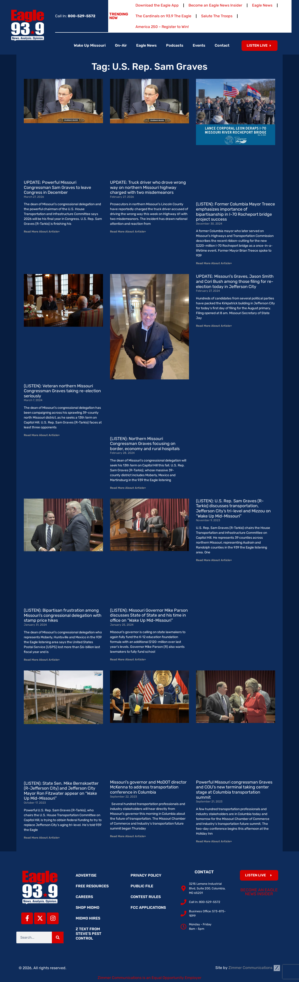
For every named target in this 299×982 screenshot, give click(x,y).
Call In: (75, 16)
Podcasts (174, 45)
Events (199, 45)
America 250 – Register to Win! (162, 26)
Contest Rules (146, 897)
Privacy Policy (146, 875)
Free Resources (92, 886)
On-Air (121, 45)
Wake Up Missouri (90, 45)
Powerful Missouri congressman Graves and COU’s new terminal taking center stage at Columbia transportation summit (234, 790)
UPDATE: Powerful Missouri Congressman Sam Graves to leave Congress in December (57, 187)
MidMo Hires (88, 918)
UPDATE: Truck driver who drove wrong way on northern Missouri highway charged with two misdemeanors (148, 187)
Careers (84, 897)
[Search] (58, 937)
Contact (222, 45)
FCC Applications (148, 907)
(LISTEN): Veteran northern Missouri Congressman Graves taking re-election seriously (62, 391)
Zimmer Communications (254, 967)
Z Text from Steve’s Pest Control (88, 933)
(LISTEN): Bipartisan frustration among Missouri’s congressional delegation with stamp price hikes (62, 615)
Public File (142, 886)
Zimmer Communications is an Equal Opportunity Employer (149, 977)
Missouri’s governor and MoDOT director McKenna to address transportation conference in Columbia (148, 787)
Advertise (86, 875)
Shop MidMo (87, 907)
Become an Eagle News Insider (215, 5)
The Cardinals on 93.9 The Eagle (163, 16)
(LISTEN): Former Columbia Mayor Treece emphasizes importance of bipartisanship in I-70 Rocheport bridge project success (235, 211)
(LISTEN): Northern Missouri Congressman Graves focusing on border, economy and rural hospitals (145, 443)
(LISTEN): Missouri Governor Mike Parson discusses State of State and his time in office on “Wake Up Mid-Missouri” (149, 615)
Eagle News (262, 5)
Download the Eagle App (157, 5)
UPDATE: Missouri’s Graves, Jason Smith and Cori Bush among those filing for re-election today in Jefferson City (235, 281)
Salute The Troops (216, 16)
